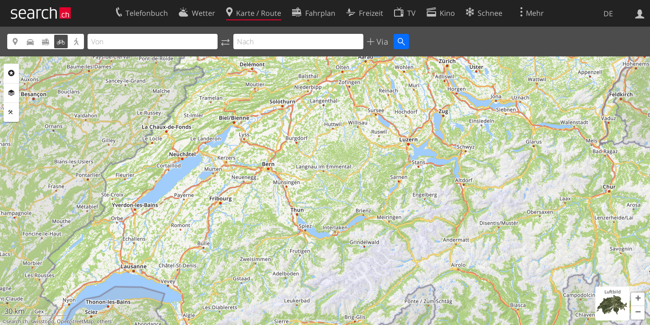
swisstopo (42, 321)
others (104, 321)
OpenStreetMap (75, 321)
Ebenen (11, 93)
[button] (638, 299)
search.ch (17, 321)
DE (608, 14)
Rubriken (11, 73)
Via (381, 41)
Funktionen (11, 112)
